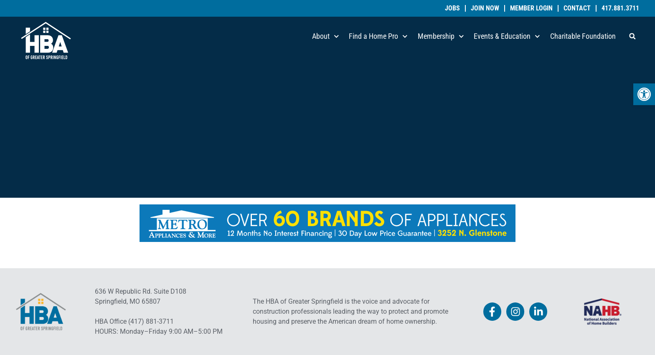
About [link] (325, 36)
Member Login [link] (531, 8)
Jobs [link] (452, 8)
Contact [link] (577, 8)
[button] (632, 36)
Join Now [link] (485, 8)
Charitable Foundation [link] (583, 36)
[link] (644, 94)
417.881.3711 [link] (620, 8)
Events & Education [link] (507, 36)
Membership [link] (441, 36)
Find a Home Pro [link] (378, 36)
